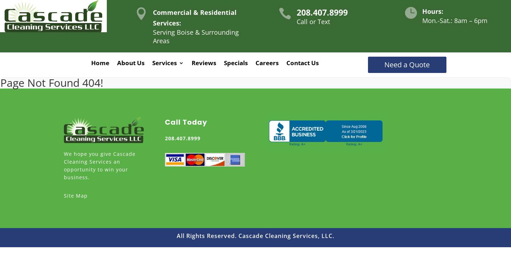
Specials (236, 64)
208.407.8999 (322, 12)
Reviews (204, 64)
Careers (267, 64)
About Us (130, 64)
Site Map (76, 195)
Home (100, 64)
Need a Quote (407, 64)
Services (164, 64)
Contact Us (302, 64)
